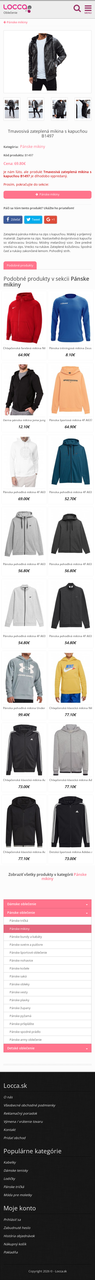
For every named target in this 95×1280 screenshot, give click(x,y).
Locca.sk (61, 1271)
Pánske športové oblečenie (28, 952)
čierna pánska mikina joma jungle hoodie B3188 (35, 420)
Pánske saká (18, 976)
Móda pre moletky (18, 1195)
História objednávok (19, 1236)
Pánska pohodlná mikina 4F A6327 (26, 564)
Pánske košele (19, 968)
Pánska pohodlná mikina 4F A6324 (26, 636)
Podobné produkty (20, 265)
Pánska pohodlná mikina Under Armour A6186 (34, 708)
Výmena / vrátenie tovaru (23, 1121)
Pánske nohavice (21, 960)
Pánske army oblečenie (26, 1040)
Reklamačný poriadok (20, 1113)
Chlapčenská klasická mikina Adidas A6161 (31, 780)
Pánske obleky (20, 984)
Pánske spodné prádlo (25, 1032)
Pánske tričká (19, 920)
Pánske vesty (19, 992)
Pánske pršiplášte (22, 1024)
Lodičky (9, 1178)
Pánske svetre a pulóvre (26, 944)
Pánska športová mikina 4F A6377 (71, 420)
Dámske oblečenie (21, 904)
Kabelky (10, 1162)
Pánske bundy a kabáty (26, 937)
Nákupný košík (15, 1244)
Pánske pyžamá (20, 1016)
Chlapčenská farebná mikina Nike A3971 (30, 348)
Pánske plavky (19, 1000)
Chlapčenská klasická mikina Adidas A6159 (31, 852)
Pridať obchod (14, 1138)
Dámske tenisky (16, 1170)
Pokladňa (11, 1252)
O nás (8, 1097)
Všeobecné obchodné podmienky (29, 1105)
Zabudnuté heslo (17, 1227)
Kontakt (9, 1129)
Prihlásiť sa (12, 1219)
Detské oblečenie (21, 1048)
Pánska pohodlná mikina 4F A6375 (26, 492)
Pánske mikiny (16, 22)
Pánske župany (20, 1008)
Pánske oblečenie (21, 912)
